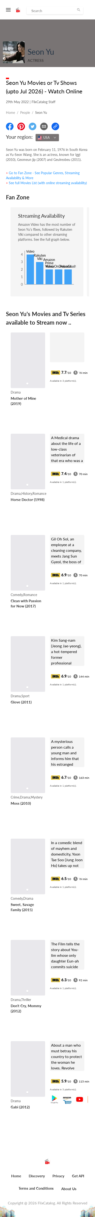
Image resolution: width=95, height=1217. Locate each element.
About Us (68, 1189)
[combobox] (47, 137)
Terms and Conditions (36, 1188)
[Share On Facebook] (10, 126)
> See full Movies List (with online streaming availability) (46, 183)
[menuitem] (16, 1178)
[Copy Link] (55, 126)
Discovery (37, 1176)
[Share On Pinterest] (21, 126)
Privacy (58, 1176)
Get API (78, 1176)
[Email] (44, 126)
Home (10, 113)
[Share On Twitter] (32, 126)
